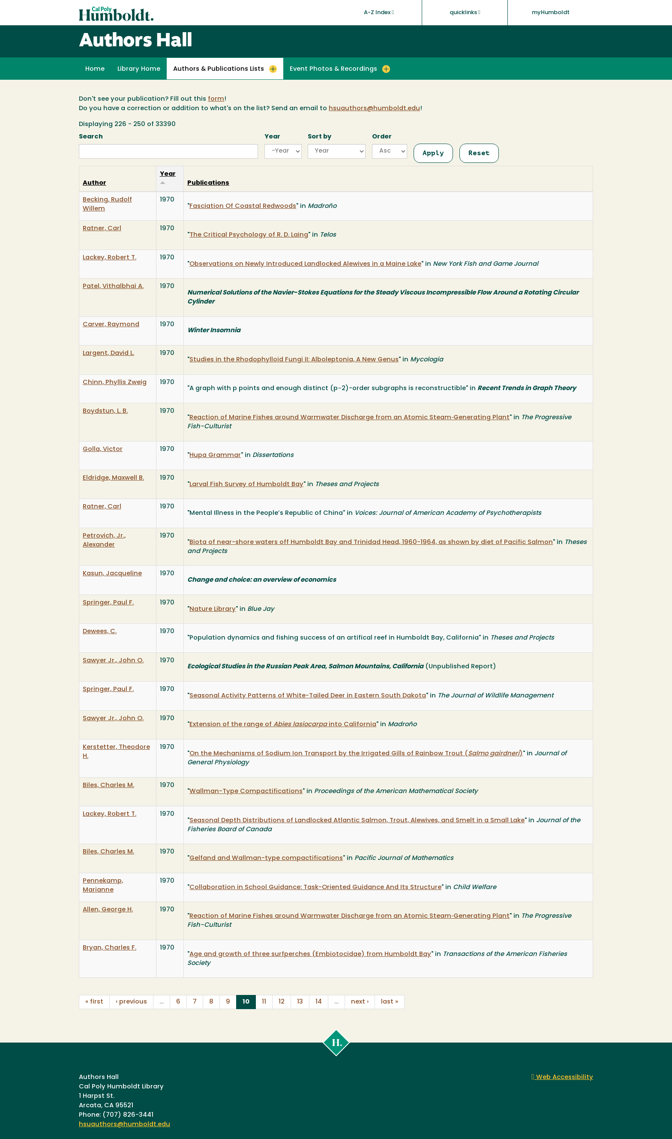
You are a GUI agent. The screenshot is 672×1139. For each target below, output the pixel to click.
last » (389, 1002)
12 (282, 1002)
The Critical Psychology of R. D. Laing (248, 235)
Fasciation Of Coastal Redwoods (242, 206)
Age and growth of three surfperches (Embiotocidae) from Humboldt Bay (310, 954)
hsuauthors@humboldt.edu (374, 108)
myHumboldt (551, 12)
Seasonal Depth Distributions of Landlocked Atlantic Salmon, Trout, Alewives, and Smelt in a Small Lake (357, 820)
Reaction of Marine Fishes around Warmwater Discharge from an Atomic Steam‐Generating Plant (349, 418)
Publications (208, 183)
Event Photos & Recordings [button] (333, 69)
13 (300, 1002)
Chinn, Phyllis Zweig (115, 382)
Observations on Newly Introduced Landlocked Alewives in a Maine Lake (305, 264)
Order (382, 137)
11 (264, 1002)
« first (94, 1002)
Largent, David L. (108, 353)
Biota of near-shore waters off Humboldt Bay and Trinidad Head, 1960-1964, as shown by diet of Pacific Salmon (371, 542)
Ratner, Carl (102, 228)
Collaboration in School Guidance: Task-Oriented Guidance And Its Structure (315, 887)
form (216, 99)
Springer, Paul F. (108, 603)
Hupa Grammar (215, 455)
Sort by (319, 137)
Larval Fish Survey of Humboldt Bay (246, 484)
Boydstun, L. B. (105, 411)
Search (91, 137)
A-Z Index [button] (379, 12)
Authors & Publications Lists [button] (218, 69)
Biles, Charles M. (108, 785)
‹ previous (131, 1002)
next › (360, 1002)
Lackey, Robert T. (109, 258)
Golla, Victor (103, 449)
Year (272, 137)
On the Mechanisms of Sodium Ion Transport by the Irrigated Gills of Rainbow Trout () (356, 754)
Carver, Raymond (111, 325)
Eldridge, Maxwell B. (113, 478)
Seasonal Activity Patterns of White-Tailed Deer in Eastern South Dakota (307, 696)
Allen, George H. (108, 910)
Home (95, 69)
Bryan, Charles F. (109, 948)
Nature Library (212, 609)
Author (94, 183)
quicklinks (465, 12)
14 (318, 1002)
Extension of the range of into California (282, 724)
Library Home (138, 69)
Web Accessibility (562, 1077)
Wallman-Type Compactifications (246, 791)
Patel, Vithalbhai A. (113, 286)
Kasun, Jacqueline (112, 574)
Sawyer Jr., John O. (113, 661)
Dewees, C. (100, 631)
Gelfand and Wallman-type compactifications (266, 858)
